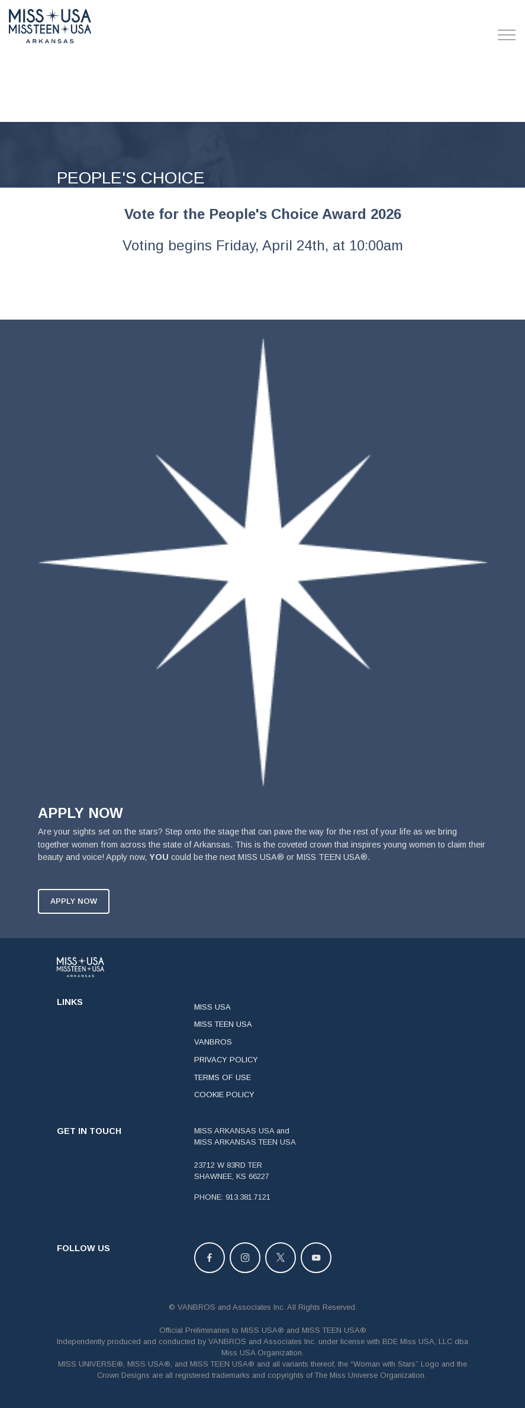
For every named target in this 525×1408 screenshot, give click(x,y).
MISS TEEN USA (223, 1038)
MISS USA (212, 1020)
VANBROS (213, 1056)
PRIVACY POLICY (226, 1073)
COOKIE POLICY (224, 1108)
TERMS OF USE (222, 1091)
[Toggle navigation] (507, 35)
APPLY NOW (73, 915)
